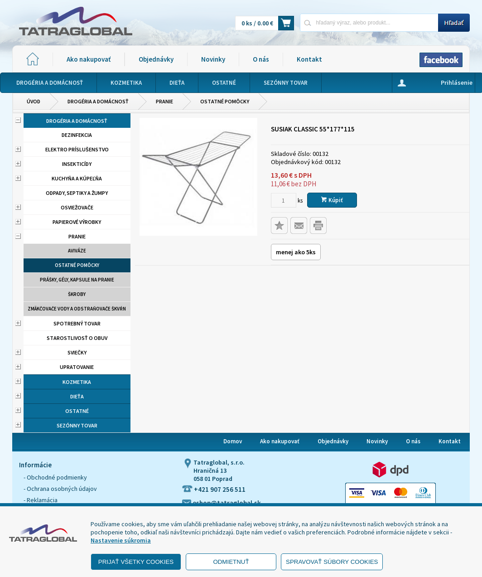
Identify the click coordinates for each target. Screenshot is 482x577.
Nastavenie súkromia (121, 540)
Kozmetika (77, 381)
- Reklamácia (41, 500)
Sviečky (77, 352)
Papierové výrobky (77, 221)
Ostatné (77, 410)
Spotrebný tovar (77, 323)
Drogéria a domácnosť (98, 101)
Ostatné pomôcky (224, 101)
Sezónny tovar (77, 425)
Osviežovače (77, 207)
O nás (261, 59)
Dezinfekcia (77, 134)
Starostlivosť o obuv (77, 338)
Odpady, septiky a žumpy (77, 192)
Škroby (77, 294)
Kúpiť (332, 200)
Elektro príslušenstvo (77, 149)
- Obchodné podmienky (55, 477)
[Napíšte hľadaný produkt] (369, 22)
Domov (232, 441)
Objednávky (156, 59)
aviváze (77, 250)
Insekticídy (77, 163)
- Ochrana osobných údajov (60, 489)
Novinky (213, 59)
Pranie (164, 101)
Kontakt (309, 59)
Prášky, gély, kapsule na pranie (77, 279)
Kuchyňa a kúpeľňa (77, 178)
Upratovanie (77, 367)
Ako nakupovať (89, 59)
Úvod (33, 101)
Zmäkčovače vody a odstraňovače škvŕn (77, 308)
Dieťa (77, 396)
